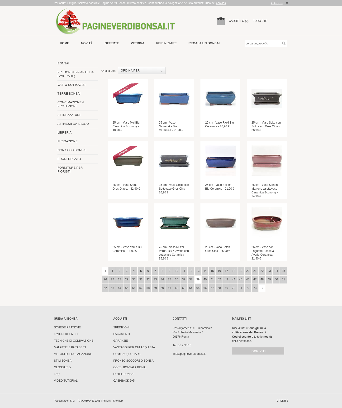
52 (105, 288)
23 (269, 271)
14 (205, 271)
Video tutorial (66, 380)
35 (169, 279)
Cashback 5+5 (124, 380)
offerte (111, 43)
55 (126, 288)
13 (198, 271)
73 (254, 288)
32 (148, 279)
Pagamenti (121, 334)
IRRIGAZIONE (67, 141)
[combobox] (142, 70)
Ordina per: (108, 70)
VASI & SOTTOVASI (71, 84)
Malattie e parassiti (70, 347)
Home (64, 43)
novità (87, 43)
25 (283, 271)
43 (226, 279)
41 (212, 279)
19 (240, 271)
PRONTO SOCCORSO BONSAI (133, 360)
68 (219, 288)
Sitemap (118, 400)
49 (269, 279)
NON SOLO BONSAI (71, 150)
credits (282, 400)
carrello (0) (239, 21)
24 (276, 271)
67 (212, 288)
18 (233, 271)
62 (176, 288)
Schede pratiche (67, 327)
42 (219, 279)
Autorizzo (277, 3)
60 (162, 288)
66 (205, 288)
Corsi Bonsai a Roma (129, 367)
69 (226, 288)
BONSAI (63, 63)
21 (254, 271)
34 (162, 279)
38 (190, 279)
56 (133, 288)
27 (112, 279)
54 (119, 288)
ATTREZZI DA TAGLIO (73, 123)
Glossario (62, 367)
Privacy (106, 400)
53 (112, 288)
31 (140, 279)
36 (176, 279)
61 (169, 288)
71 (240, 288)
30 (133, 279)
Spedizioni (121, 327)
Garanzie (120, 340)
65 (198, 288)
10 (176, 271)
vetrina (137, 43)
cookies (221, 3)
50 (276, 279)
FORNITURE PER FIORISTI (70, 169)
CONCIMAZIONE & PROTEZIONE (70, 104)
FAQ (57, 374)
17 (226, 271)
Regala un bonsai (204, 43)
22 (262, 271)
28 (119, 279)
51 (283, 279)
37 (183, 279)
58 (148, 288)
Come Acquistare (127, 354)
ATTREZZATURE (69, 115)
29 (126, 279)
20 (247, 271)
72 (247, 288)
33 (155, 279)
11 (183, 271)
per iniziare (166, 43)
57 (140, 288)
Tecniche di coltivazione (73, 340)
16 (219, 271)
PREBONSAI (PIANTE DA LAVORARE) (75, 74)
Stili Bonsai (63, 360)
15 (212, 271)
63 (183, 288)
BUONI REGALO (69, 159)
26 (105, 279)
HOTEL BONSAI (123, 374)
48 (262, 279)
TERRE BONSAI (69, 93)
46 (247, 279)
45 (240, 279)
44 (233, 279)
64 (190, 288)
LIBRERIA (64, 132)
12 (190, 271)
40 (205, 279)
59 (155, 288)
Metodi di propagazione (73, 354)
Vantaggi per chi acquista (134, 347)
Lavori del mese (66, 334)
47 (254, 279)
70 (233, 288)
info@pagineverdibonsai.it (189, 353)
